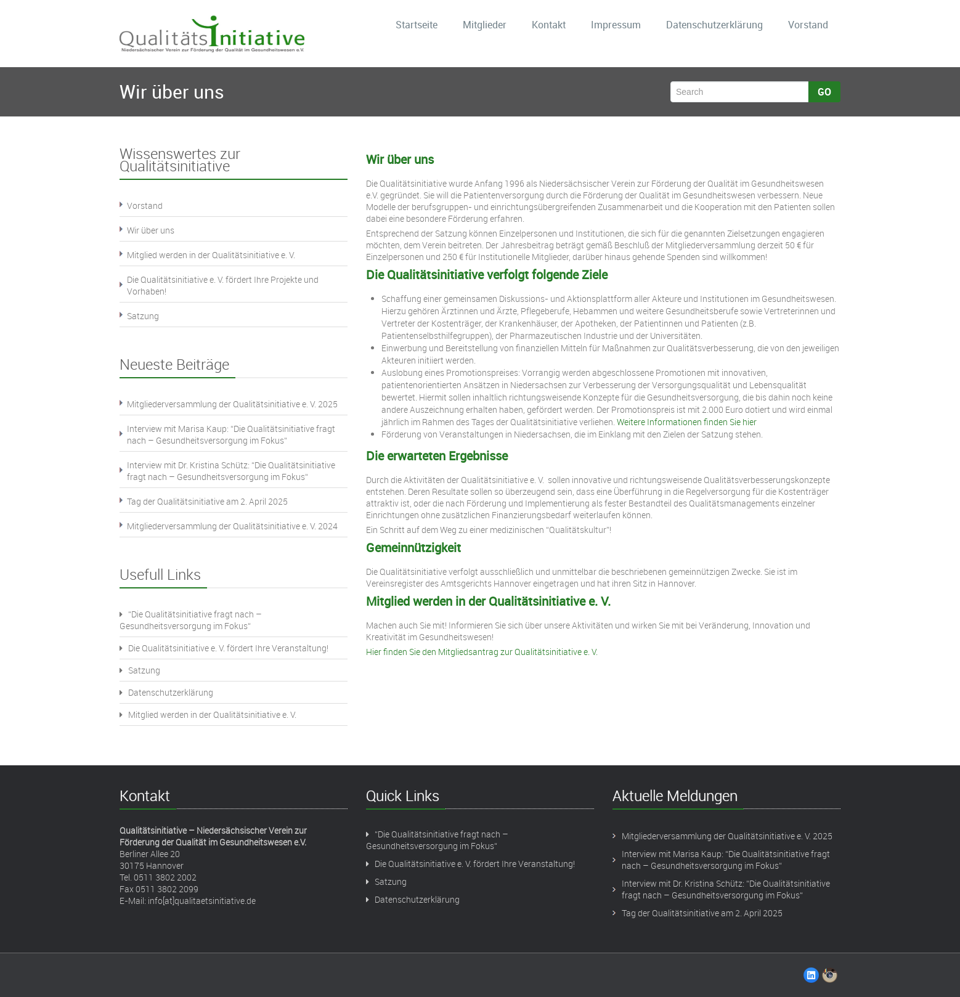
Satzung (143, 316)
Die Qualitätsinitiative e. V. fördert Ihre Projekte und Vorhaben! (223, 285)
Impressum (616, 24)
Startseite (416, 24)
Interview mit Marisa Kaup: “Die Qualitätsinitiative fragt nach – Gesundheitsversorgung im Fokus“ (231, 434)
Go (824, 92)
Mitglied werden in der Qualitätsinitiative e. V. (211, 255)
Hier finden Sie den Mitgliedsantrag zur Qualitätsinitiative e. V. (482, 651)
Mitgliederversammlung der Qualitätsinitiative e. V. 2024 (232, 526)
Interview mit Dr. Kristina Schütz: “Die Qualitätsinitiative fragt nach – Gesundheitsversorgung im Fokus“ (231, 470)
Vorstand (808, 24)
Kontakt (549, 24)
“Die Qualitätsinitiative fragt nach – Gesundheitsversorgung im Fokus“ (191, 620)
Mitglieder (484, 24)
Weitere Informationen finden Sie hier (687, 422)
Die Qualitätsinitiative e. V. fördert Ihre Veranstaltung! (224, 648)
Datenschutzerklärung (714, 24)
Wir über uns (150, 230)
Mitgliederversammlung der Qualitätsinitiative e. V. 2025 (232, 404)
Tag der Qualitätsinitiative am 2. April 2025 (207, 501)
